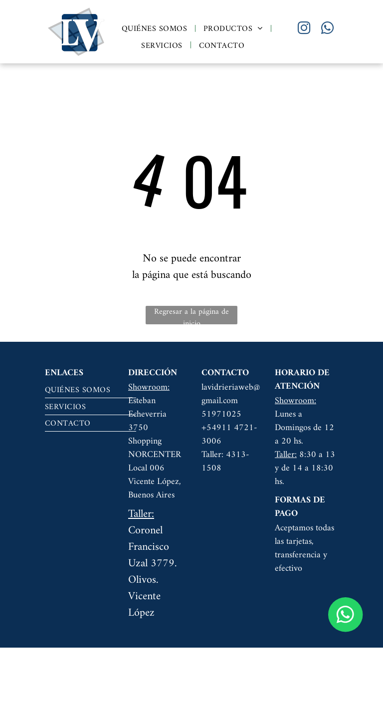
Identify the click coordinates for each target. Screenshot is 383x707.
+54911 (216, 428)
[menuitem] (155, 28)
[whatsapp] (327, 29)
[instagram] (303, 29)
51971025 (221, 414)
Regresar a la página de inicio (191, 315)
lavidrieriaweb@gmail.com (230, 394)
